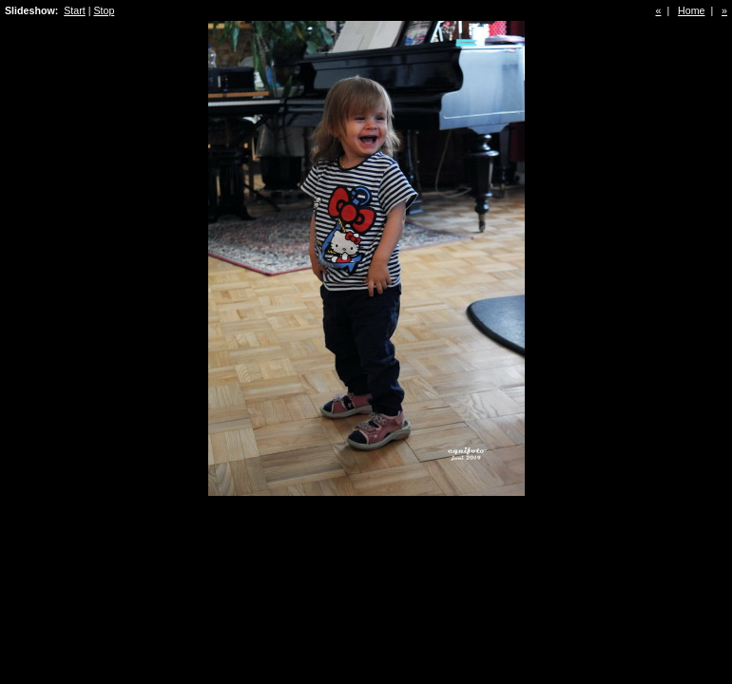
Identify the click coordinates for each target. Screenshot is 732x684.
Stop (103, 10)
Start (75, 10)
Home (691, 10)
